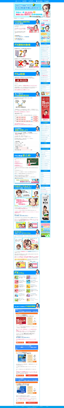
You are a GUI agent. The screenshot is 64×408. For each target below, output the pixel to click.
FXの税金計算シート (20, 39)
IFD (42, 178)
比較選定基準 (41, 406)
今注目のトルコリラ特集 (45, 58)
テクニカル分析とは (45, 150)
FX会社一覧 (39, 1)
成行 (42, 172)
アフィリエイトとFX (45, 52)
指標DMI (45, 165)
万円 (22, 142)
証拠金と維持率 (45, 130)
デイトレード (44, 88)
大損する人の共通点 (45, 137)
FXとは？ (25, 1)
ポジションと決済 (46, 126)
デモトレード (31, 1)
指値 (42, 174)
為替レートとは (44, 124)
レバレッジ (43, 146)
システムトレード (46, 1)
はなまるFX (18, 1)
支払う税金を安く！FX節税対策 (22, 36)
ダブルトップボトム (46, 159)
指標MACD (45, 163)
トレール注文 (44, 183)
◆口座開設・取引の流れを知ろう (21, 215)
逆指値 (43, 176)
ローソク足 (43, 152)
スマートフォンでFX (45, 54)
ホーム (17, 406)
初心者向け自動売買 (45, 47)
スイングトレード (44, 90)
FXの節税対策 (44, 189)
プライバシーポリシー (29, 406)
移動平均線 (43, 154)
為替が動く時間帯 (44, 139)
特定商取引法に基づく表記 (35, 406)
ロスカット (43, 133)
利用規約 (23, 406)
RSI (45, 161)
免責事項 (47, 406)
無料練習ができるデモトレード (33, 251)
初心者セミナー (45, 135)
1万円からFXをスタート (45, 79)
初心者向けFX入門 (45, 68)
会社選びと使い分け (45, 77)
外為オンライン (17, 175)
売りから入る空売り (45, 128)
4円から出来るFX (45, 56)
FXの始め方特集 (44, 70)
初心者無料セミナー (45, 45)
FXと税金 (43, 187)
